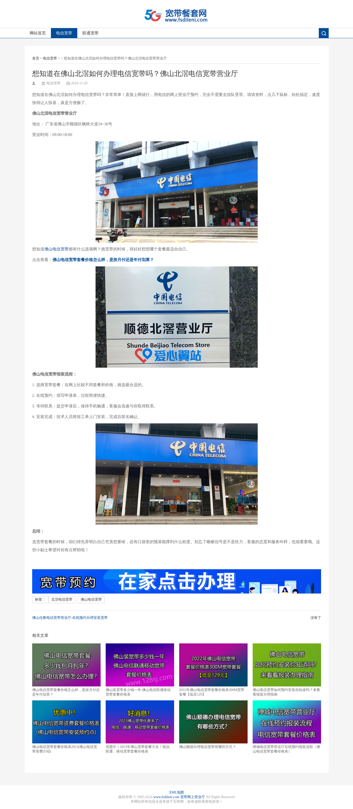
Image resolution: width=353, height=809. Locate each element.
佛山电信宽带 (56, 249)
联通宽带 (90, 33)
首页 (35, 58)
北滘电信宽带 (61, 599)
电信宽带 (64, 33)
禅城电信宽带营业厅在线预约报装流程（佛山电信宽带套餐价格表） (287, 726)
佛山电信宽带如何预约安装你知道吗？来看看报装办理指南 (287, 669)
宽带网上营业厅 (192, 797)
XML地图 (176, 792)
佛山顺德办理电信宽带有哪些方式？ (213, 724)
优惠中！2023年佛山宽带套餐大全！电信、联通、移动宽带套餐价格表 (140, 726)
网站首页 (38, 33)
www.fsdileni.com (166, 797)
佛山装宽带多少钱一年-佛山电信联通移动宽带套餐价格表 (140, 669)
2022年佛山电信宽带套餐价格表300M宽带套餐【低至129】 (213, 669)
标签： (40, 599)
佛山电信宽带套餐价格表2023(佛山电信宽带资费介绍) (66, 726)
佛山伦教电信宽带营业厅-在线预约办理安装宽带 (70, 618)
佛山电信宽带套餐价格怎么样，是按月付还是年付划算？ (66, 669)
